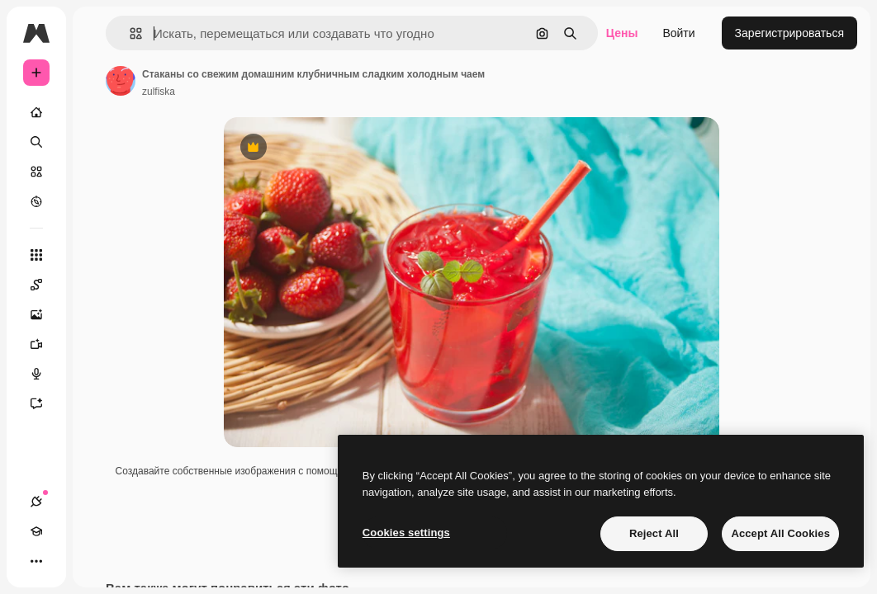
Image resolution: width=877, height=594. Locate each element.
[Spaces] (44, 284)
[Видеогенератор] (44, 344)
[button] (129, 33)
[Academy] (36, 531)
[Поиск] (36, 142)
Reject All (654, 533)
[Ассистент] (44, 403)
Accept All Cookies (780, 533)
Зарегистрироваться (789, 33)
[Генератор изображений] (44, 314)
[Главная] (36, 112)
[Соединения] (36, 501)
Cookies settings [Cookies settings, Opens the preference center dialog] (406, 532)
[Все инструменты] (36, 255)
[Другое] (36, 561)
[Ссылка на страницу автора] (120, 81)
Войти (678, 33)
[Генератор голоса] (44, 374)
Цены (622, 33)
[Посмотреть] (36, 201)
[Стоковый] (36, 171)
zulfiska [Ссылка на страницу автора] (158, 91)
